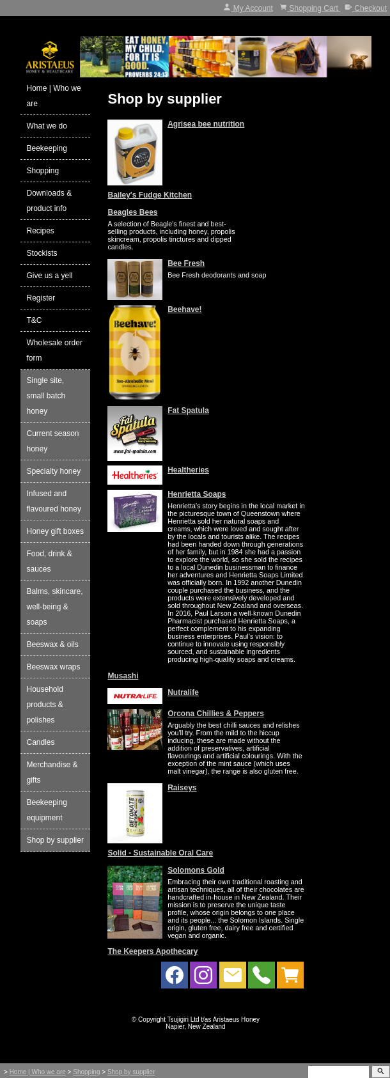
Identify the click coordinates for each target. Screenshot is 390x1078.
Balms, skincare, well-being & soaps (55, 607)
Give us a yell (50, 275)
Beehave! (184, 309)
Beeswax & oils (53, 644)
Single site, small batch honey (46, 396)
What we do (47, 125)
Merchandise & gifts (52, 772)
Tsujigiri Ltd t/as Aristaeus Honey (214, 1019)
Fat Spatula (188, 410)
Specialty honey (54, 471)
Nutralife (183, 692)
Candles (41, 742)
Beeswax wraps (54, 666)
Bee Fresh (186, 263)
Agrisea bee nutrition (206, 124)
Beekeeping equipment (47, 810)
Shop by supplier (55, 840)
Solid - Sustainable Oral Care (160, 852)
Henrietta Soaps (197, 494)
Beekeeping (47, 148)
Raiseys (182, 787)
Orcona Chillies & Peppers (216, 713)
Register (41, 297)
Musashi (122, 675)
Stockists (42, 253)
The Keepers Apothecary (152, 951)
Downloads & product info (49, 201)
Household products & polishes (45, 704)
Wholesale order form (54, 350)
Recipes (40, 230)
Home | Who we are (54, 96)
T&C (34, 320)
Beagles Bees (132, 212)
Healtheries (188, 469)
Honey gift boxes (55, 531)
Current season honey (53, 441)
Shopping (43, 170)
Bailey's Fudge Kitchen (149, 195)
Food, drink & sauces (49, 561)
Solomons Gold (196, 870)
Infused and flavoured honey (54, 501)
